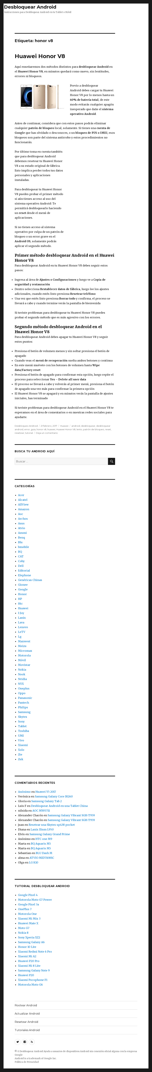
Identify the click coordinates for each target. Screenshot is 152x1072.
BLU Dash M (44, 853)
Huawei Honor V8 (40, 56)
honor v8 (41, 429)
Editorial (24, 570)
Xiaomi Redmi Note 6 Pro (35, 951)
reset (108, 429)
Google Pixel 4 (28, 895)
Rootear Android (26, 1005)
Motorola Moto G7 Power (35, 899)
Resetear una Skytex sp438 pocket (52, 824)
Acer (21, 495)
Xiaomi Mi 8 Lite (29, 965)
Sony (21, 721)
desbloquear (88, 425)
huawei (51, 429)
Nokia (22, 669)
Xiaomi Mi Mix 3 (29, 918)
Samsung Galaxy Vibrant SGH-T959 (71, 815)
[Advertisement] (76, 22)
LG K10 (33, 862)
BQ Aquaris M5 (41, 843)
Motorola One (27, 914)
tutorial (29, 433)
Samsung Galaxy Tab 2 (46, 801)
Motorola (24, 655)
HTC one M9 (43, 839)
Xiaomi (23, 745)
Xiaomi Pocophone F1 (32, 980)
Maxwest (24, 641)
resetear (19, 433)
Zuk (20, 759)
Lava (21, 622)
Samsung (24, 712)
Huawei (64, 425)
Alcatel (22, 499)
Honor (22, 594)
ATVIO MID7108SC (41, 857)
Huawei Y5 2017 (45, 791)
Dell (21, 565)
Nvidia (22, 679)
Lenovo (23, 627)
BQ (20, 551)
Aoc (20, 514)
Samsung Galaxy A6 (31, 942)
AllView (23, 504)
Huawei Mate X (28, 923)
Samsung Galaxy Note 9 (34, 970)
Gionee (23, 584)
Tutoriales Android (27, 1030)
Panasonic (25, 698)
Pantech (23, 702)
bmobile (23, 547)
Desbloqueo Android (26, 425)
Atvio (21, 528)
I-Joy (21, 613)
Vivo (21, 740)
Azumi (22, 532)
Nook (21, 674)
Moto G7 (23, 928)
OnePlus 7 (25, 909)
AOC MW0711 (41, 810)
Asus (21, 523)
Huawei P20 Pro (28, 961)
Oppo (21, 693)
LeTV (21, 632)
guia (33, 429)
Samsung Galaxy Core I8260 (54, 796)
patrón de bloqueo (93, 429)
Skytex (22, 716)
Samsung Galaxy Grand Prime (49, 834)
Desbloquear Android (30, 7)
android (75, 425)
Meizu (22, 646)
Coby (21, 561)
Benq (21, 537)
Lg (19, 636)
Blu (20, 542)
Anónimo (24, 791)
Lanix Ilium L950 (42, 829)
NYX (21, 683)
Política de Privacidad (27, 1062)
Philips (23, 707)
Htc (20, 603)
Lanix (22, 617)
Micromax (25, 650)
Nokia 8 (23, 932)
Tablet (22, 726)
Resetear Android (26, 1021)
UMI (21, 735)
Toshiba (23, 731)
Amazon (23, 509)
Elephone (24, 575)
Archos (23, 518)
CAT (21, 556)
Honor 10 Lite (27, 947)
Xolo (21, 749)
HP (20, 599)
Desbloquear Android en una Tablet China (59, 806)
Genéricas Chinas (30, 580)
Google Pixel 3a (28, 904)
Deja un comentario (47, 433)
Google (23, 589)
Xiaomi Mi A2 (27, 956)
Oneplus (23, 688)
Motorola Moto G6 (30, 984)
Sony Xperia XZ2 (29, 937)
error (27, 429)
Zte (20, 754)
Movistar (24, 665)
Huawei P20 (26, 975)
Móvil (22, 660)
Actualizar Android (27, 1013)
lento (79, 429)
